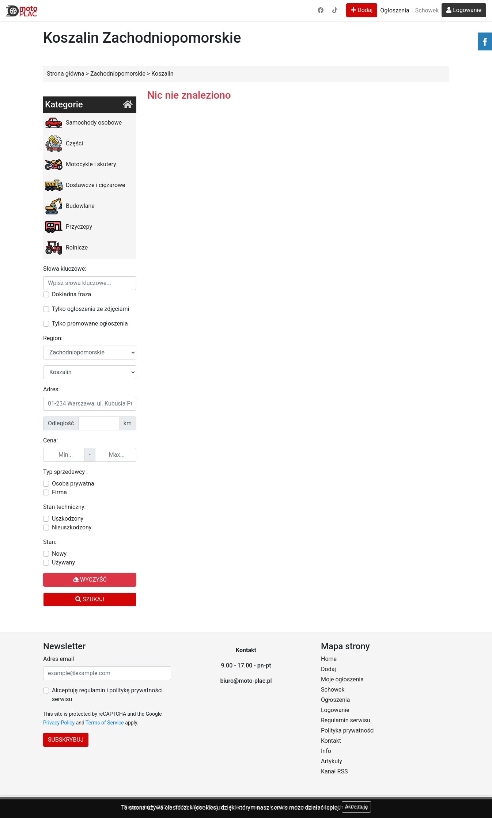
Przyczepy (68, 227)
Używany (63, 562)
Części (64, 143)
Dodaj (361, 10)
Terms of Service (105, 723)
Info (326, 750)
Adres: (51, 389)
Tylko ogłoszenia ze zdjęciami (90, 308)
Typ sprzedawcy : (65, 471)
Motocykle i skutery (80, 164)
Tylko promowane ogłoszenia (90, 323)
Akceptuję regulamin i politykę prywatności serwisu (107, 695)
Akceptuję (356, 807)
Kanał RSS (334, 771)
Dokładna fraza (71, 294)
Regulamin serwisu (345, 720)
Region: (53, 338)
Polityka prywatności (348, 730)
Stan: (49, 542)
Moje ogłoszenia (342, 679)
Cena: (50, 440)
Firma (59, 492)
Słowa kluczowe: (64, 268)
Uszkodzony (67, 518)
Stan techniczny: (64, 506)
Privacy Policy (59, 723)
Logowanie (463, 10)
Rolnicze (66, 247)
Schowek (427, 10)
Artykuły (331, 761)
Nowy (59, 553)
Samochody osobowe (83, 123)
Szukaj (89, 599)
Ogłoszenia (394, 10)
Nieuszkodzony (71, 527)
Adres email (58, 658)
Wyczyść (90, 579)
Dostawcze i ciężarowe (85, 185)
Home (329, 658)
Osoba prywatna (73, 483)
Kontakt (331, 740)
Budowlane (70, 206)
